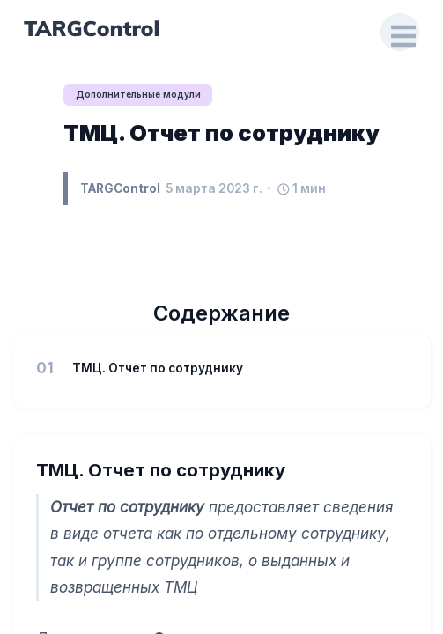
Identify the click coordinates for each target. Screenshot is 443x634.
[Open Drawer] (399, 32)
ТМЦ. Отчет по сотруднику (221, 132)
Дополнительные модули (138, 94)
